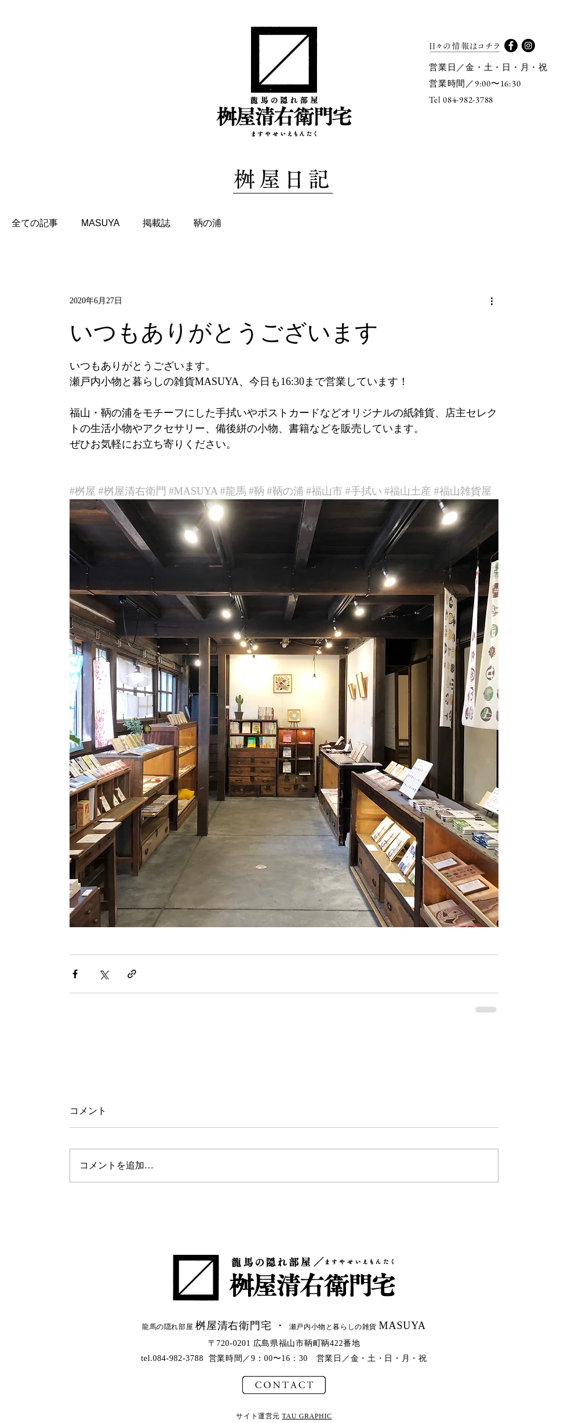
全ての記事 (35, 223)
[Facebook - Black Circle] (511, 45)
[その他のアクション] (491, 300)
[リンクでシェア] (131, 973)
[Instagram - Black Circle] (528, 45)
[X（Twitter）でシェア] (103, 973)
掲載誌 (156, 223)
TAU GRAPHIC (307, 1416)
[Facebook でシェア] (75, 973)
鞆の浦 (207, 223)
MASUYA (100, 223)
